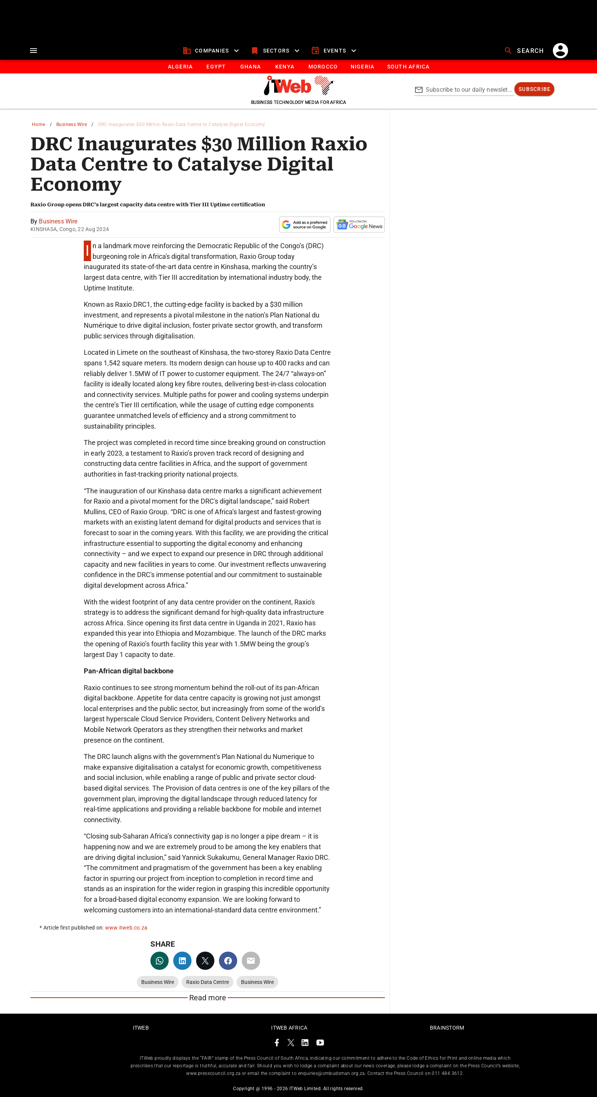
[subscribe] (534, 89)
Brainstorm (447, 1028)
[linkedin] (182, 961)
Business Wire (71, 124)
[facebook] (228, 961)
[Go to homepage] (298, 93)
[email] (251, 961)
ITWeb (141, 1028)
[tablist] (298, 66)
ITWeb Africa (289, 1028)
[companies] (212, 50)
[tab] (180, 66)
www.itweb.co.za (126, 928)
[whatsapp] (159, 961)
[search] (524, 51)
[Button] (408, 66)
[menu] (33, 50)
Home (38, 124)
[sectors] (276, 50)
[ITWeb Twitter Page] (290, 1044)
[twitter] (205, 961)
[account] (560, 50)
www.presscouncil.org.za (213, 1073)
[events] (334, 50)
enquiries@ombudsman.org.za (331, 1073)
